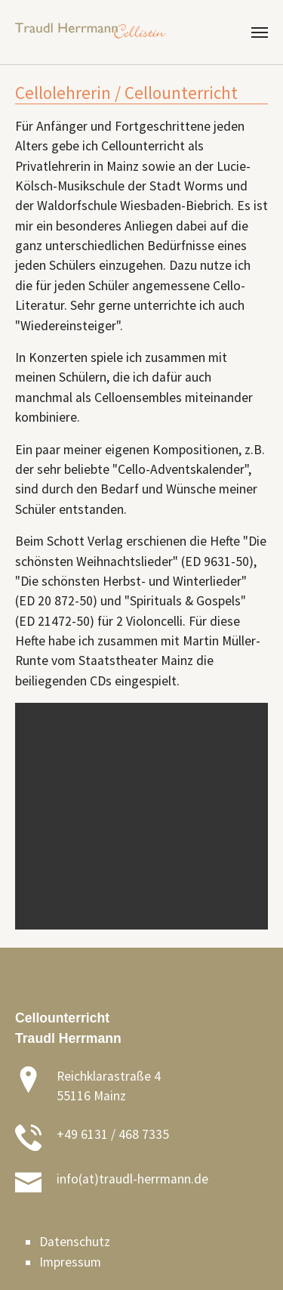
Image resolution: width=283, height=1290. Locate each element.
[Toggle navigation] (259, 32)
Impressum (70, 1262)
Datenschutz (74, 1241)
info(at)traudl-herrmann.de (132, 1179)
